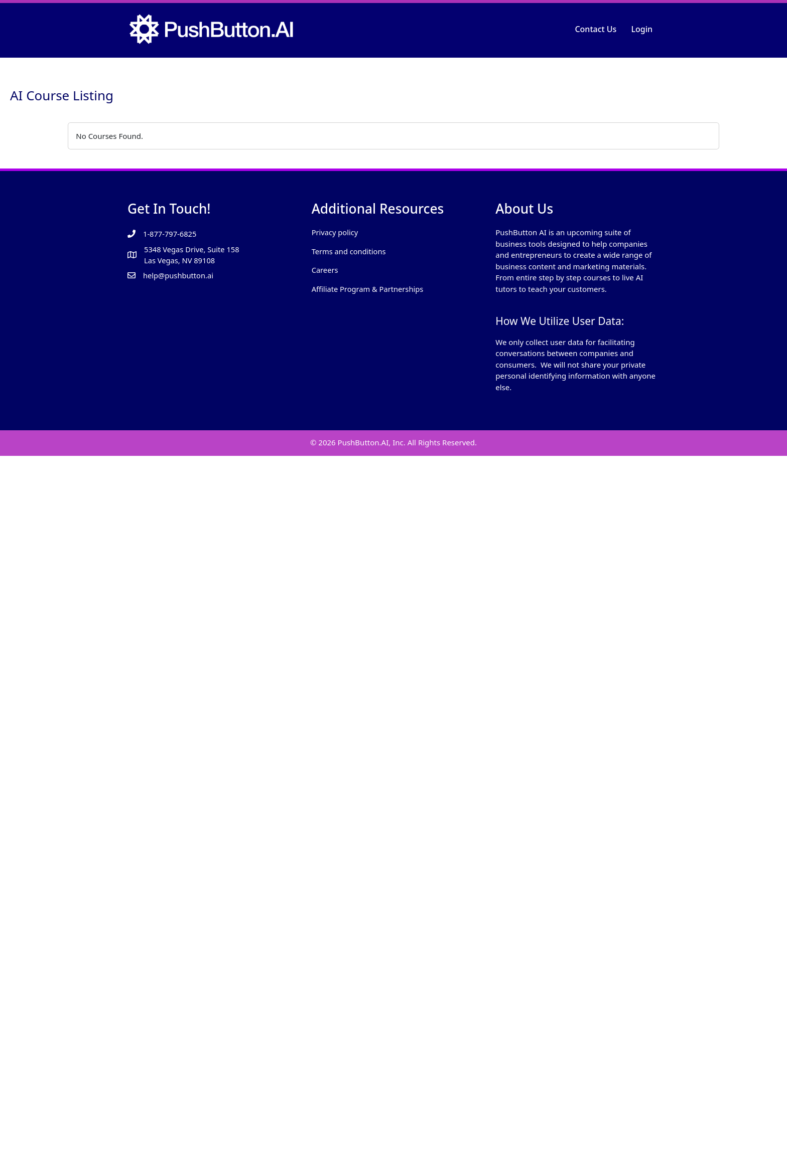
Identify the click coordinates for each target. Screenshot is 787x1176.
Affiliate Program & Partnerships (369, 289)
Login (641, 29)
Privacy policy (335, 232)
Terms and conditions (349, 251)
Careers (325, 270)
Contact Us (595, 29)
